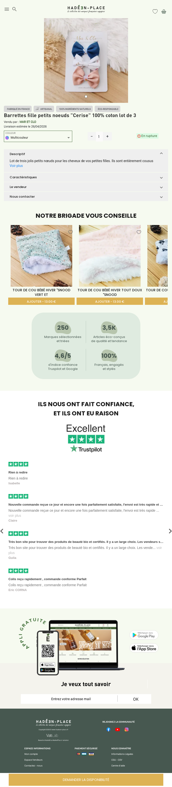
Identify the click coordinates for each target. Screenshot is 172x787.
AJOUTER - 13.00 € (41, 301)
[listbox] (38, 138)
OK (135, 699)
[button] (86, 153)
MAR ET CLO (28, 122)
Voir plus (16, 166)
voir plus (14, 515)
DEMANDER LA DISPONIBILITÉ (86, 779)
